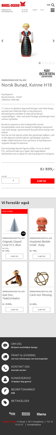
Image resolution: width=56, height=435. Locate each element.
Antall (4, 176)
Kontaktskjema (34, 424)
